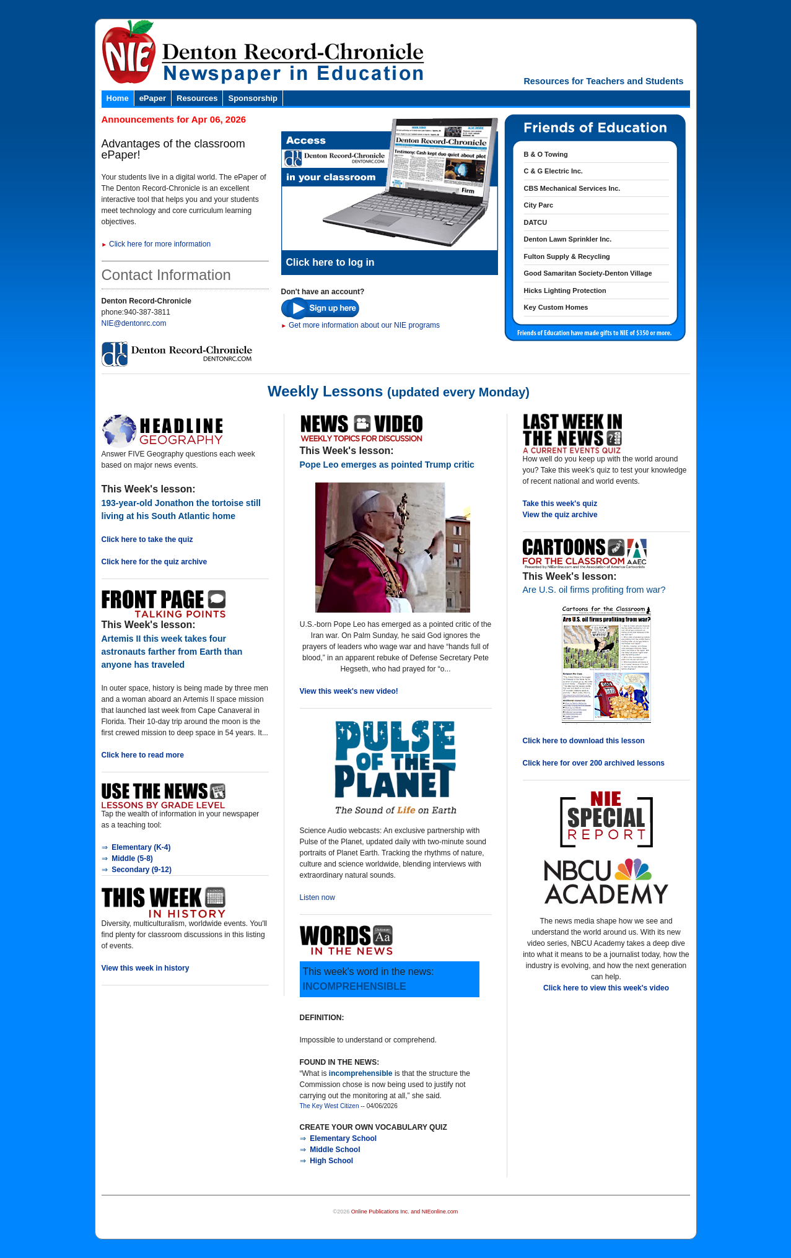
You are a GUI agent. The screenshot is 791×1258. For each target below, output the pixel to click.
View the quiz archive (560, 514)
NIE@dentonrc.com (134, 323)
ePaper (152, 98)
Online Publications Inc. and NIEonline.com (404, 1211)
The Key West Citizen (329, 1106)
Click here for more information (156, 244)
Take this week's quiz (560, 503)
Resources (197, 98)
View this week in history (146, 968)
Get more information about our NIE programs (360, 325)
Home (118, 98)
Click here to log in (330, 262)
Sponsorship (252, 98)
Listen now (317, 897)
